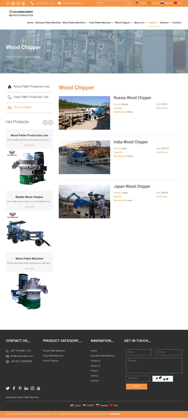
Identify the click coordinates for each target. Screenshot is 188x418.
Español (153, 3)
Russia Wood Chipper (133, 97)
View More (29, 146)
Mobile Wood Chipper (29, 197)
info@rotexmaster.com (72, 3)
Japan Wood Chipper (133, 186)
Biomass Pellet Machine (48, 23)
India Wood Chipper (132, 142)
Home (30, 23)
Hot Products (17, 122)
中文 (178, 3)
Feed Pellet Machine (101, 23)
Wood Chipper (123, 23)
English (141, 3)
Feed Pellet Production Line (28, 97)
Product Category (60, 341)
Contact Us (16, 341)
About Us (140, 23)
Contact (176, 23)
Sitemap (82, 414)
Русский (166, 3)
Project (153, 23)
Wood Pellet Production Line (28, 87)
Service (165, 23)
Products (95, 361)
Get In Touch (136, 341)
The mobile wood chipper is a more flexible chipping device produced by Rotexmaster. (29, 202)
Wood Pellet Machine (75, 23)
